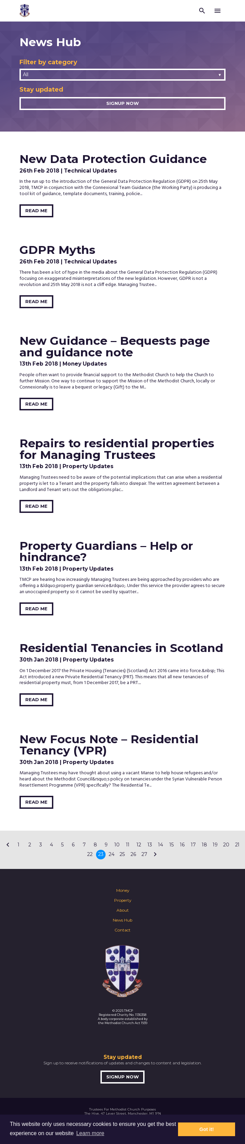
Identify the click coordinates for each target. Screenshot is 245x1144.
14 (160, 845)
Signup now (122, 103)
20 (226, 845)
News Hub (122, 920)
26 (133, 854)
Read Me (36, 210)
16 (182, 845)
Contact (122, 930)
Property (122, 900)
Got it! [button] (207, 1129)
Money (122, 890)
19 (215, 845)
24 (111, 854)
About (123, 910)
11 (128, 845)
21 (237, 845)
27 (144, 854)
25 (122, 854)
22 (90, 854)
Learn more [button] (90, 1133)
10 (117, 845)
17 (193, 845)
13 (150, 845)
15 (171, 845)
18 (204, 845)
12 (139, 845)
